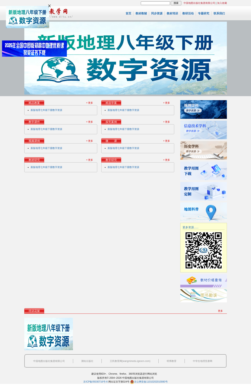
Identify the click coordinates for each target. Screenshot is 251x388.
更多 (220, 310)
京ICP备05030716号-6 (95, 381)
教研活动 (188, 13)
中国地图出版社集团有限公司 (199, 3)
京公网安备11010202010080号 (149, 381)
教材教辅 (141, 13)
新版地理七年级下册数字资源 (46, 110)
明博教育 (171, 361)
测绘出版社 (87, 361)
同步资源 (156, 13)
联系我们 (219, 13)
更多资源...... (191, 227)
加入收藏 (222, 3)
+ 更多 (89, 102)
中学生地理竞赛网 (202, 361)
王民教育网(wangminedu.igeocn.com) (130, 361)
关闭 (65, 38)
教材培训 (172, 13)
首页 (128, 13)
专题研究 (203, 13)
